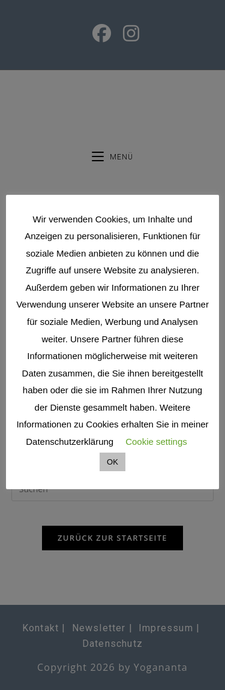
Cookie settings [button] (156, 441)
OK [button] (112, 461)
